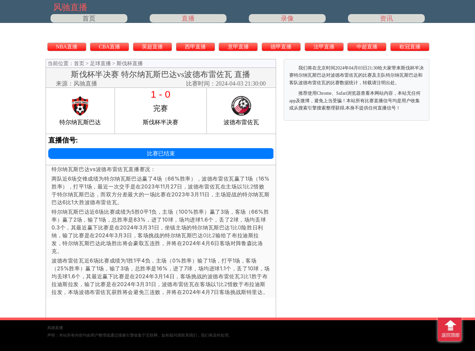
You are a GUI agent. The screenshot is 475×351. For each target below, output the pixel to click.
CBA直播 (109, 46)
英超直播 (152, 46)
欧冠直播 (410, 46)
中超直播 (367, 46)
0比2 (209, 235)
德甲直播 (280, 46)
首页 (89, 18)
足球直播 (100, 63)
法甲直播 (324, 46)
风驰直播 (85, 83)
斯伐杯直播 (130, 63)
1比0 (235, 227)
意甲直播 (238, 46)
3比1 (245, 276)
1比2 (247, 186)
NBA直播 (66, 46)
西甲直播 (195, 46)
